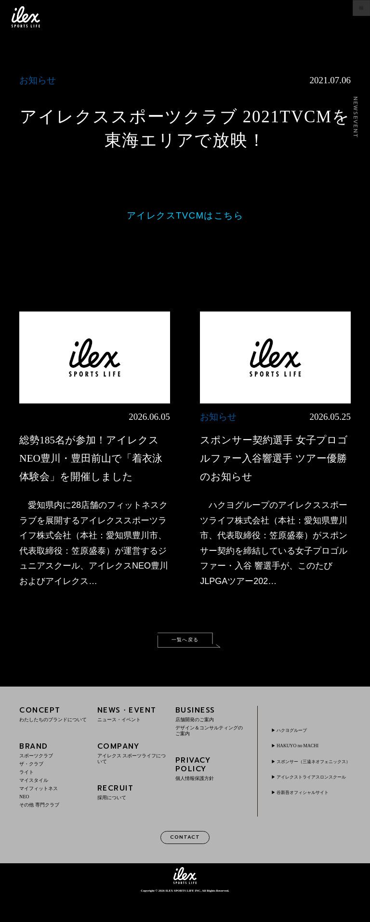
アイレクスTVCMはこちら (184, 215)
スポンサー (312, 780)
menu (351, 17)
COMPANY (131, 775)
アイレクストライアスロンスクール (312, 802)
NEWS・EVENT (131, 736)
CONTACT (185, 861)
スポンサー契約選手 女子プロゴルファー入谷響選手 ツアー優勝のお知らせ (274, 457)
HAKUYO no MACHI (304, 760)
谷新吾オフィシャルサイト (312, 821)
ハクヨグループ (298, 745)
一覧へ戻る (185, 660)
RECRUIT (131, 814)
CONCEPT (53, 736)
